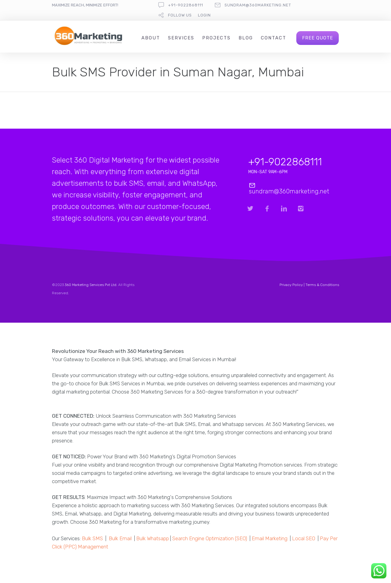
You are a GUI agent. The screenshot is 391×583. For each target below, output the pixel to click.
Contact (273, 38)
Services (181, 38)
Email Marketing (269, 538)
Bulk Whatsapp (152, 538)
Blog (246, 38)
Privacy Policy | (292, 285)
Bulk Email (120, 538)
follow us (180, 15)
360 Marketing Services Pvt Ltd (90, 285)
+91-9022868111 (185, 5)
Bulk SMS (92, 538)
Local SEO (303, 538)
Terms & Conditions (322, 285)
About (150, 38)
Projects (216, 38)
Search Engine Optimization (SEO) (209, 538)
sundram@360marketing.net (258, 5)
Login (204, 15)
